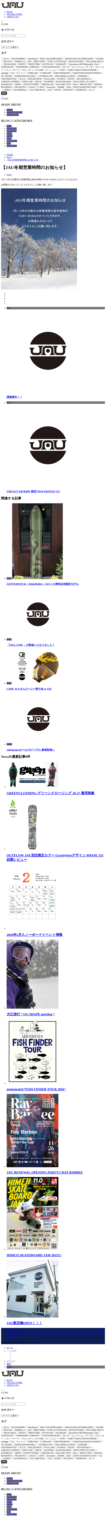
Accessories (12, 141)
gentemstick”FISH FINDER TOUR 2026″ (36, 1089)
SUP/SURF (12, 146)
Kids (9, 143)
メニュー (11, 1361)
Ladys (9, 133)
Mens (9, 126)
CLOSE (4, 24)
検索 (4, 93)
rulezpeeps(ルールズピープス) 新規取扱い (31, 749)
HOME (10, 155)
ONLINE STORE (14, 14)
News (9, 138)
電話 (9, 1364)
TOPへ (10, 1367)
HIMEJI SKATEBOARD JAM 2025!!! (34, 1255)
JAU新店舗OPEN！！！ (24, 1323)
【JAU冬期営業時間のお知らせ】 (23, 160)
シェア (13, 1351)
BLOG (10, 12)
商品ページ (12, 1337)
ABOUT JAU (13, 17)
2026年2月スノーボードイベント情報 (34, 934)
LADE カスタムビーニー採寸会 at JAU (29, 688)
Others (10, 136)
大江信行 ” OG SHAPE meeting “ (31, 1014)
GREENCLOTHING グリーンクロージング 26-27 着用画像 (50, 793)
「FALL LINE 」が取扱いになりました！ (31, 645)
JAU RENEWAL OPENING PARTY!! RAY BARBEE (45, 1172)
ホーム (10, 1348)
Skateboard (12, 131)
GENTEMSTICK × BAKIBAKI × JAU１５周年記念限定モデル (43, 584)
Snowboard (12, 128)
